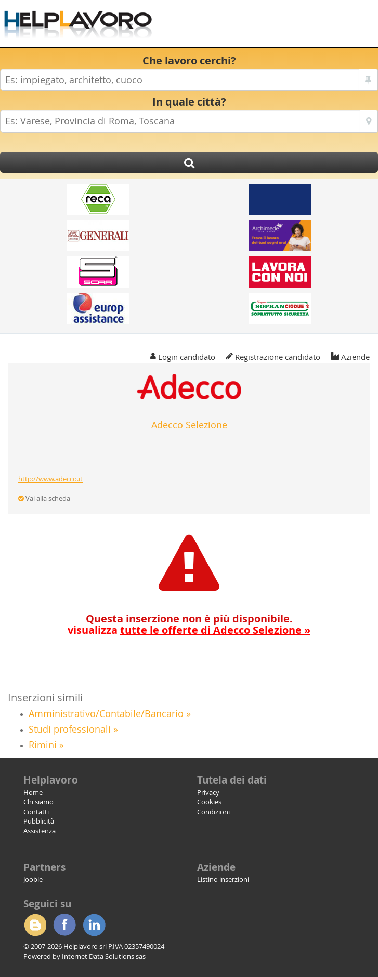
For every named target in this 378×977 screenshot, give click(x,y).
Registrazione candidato (277, 356)
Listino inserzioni (223, 879)
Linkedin (94, 925)
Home (33, 792)
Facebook (64, 925)
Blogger (34, 925)
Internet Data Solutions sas (104, 956)
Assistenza (39, 831)
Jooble (33, 879)
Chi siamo (38, 801)
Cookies (209, 801)
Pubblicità (38, 821)
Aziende (355, 356)
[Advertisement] (260, 26)
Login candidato (186, 356)
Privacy (208, 792)
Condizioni (213, 811)
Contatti (36, 811)
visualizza (189, 630)
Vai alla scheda (44, 498)
